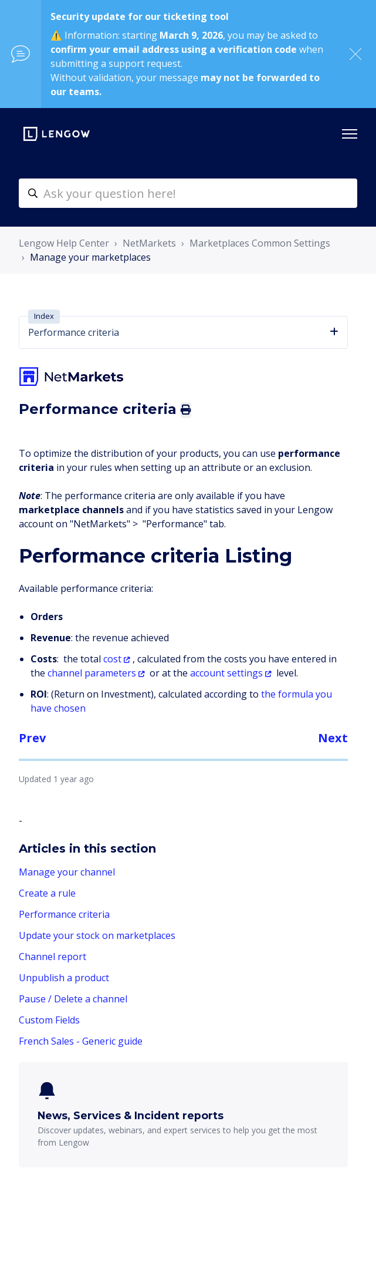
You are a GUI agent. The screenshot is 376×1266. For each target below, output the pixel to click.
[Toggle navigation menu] (349, 134)
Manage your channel (67, 872)
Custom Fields (49, 1020)
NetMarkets (149, 243)
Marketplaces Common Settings (259, 243)
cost (112, 658)
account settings (226, 672)
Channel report (52, 956)
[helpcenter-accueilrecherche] (188, 193)
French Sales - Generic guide (81, 1041)
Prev (32, 738)
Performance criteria (64, 914)
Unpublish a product (64, 977)
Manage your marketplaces (90, 257)
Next (333, 738)
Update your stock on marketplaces (97, 935)
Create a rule (47, 893)
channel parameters (92, 672)
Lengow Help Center (64, 243)
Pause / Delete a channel (73, 998)
